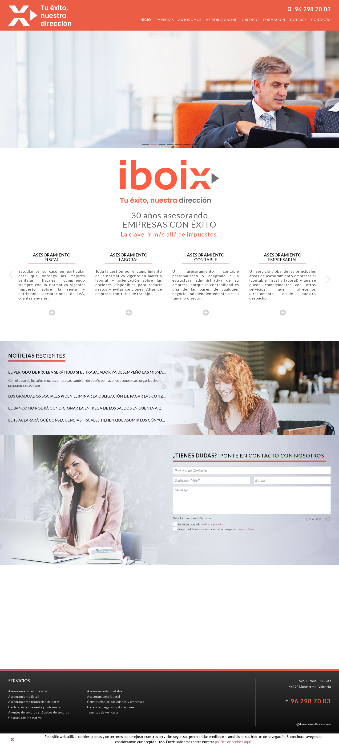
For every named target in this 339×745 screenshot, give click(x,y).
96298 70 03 (313, 9)
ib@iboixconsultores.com (312, 724)
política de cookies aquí (233, 742)
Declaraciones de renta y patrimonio (34, 707)
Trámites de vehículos (103, 712)
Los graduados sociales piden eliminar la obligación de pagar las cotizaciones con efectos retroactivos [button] (87, 396)
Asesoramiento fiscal (23, 696)
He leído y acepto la (189, 524)
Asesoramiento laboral (103, 696)
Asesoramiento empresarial (28, 691)
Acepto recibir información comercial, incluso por (205, 529)
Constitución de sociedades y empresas (115, 702)
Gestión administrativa (25, 718)
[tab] (87, 372)
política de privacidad (213, 524)
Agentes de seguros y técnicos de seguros (38, 712)
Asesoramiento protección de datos (34, 702)
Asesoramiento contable (104, 691)
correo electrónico (243, 529)
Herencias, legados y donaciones (110, 707)
